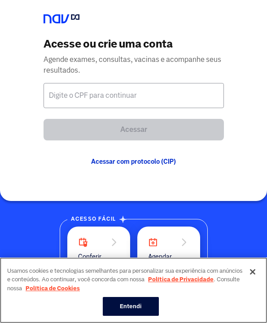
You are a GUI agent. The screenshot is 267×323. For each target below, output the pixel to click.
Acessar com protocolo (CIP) (133, 161)
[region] (133, 290)
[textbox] (134, 95)
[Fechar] (253, 272)
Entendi (131, 306)
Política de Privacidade (181, 279)
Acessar (133, 129)
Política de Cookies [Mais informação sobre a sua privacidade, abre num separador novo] (53, 288)
